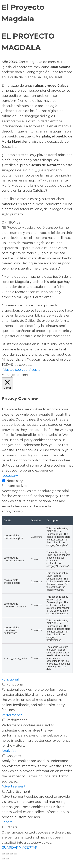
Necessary (14, 481)
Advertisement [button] (13, 786)
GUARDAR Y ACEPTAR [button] (19, 847)
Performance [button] (12, 715)
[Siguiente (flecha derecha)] (7, 858)
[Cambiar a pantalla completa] (7, 853)
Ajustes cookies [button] (15, 370)
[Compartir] (11, 853)
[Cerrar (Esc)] (15, 853)
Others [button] (7, 822)
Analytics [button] (9, 751)
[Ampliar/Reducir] (3, 853)
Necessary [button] (10, 476)
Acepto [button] (35, 370)
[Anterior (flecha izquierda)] (3, 858)
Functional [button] (10, 679)
